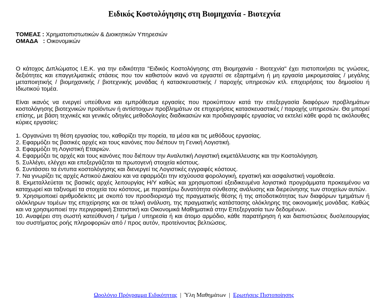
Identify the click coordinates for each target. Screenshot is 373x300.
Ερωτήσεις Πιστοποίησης (263, 295)
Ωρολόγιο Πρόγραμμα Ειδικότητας (135, 295)
